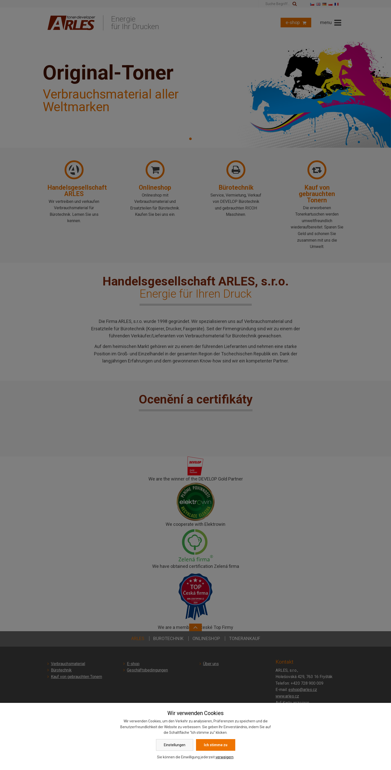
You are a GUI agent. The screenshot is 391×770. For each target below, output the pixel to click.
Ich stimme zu (215, 745)
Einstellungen (174, 745)
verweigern (224, 757)
